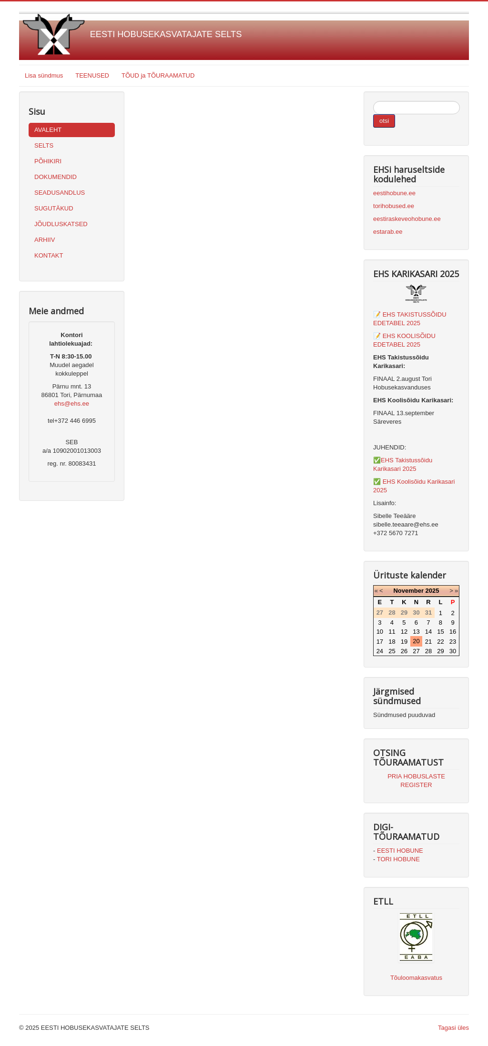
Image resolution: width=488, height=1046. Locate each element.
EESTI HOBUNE (400, 850)
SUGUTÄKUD (53, 208)
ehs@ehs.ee (71, 403)
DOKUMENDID (55, 176)
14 (428, 631)
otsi (384, 120)
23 (452, 641)
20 (416, 641)
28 (428, 651)
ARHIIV (44, 239)
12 (404, 631)
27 (416, 651)
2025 (432, 590)
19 (404, 641)
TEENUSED (92, 75)
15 (440, 631)
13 (416, 631)
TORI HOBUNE (398, 859)
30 (452, 651)
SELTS (43, 145)
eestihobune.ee (394, 193)
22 (440, 641)
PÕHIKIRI (47, 161)
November (408, 590)
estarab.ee (387, 231)
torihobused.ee (393, 205)
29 (440, 651)
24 (379, 651)
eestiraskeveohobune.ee (407, 218)
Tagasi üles (453, 1027)
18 (391, 641)
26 (404, 651)
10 (379, 631)
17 (379, 641)
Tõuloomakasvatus (416, 977)
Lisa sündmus (44, 75)
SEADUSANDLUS (59, 192)
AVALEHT (47, 129)
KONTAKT (48, 255)
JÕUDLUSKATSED (61, 224)
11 (391, 631)
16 (452, 631)
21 (428, 641)
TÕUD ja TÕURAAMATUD (158, 75)
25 (391, 651)
